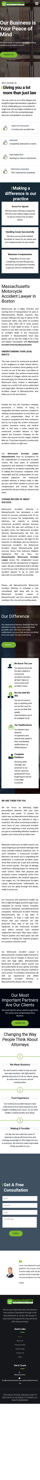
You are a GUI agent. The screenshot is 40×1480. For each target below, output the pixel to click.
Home (20, 1337)
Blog (20, 1357)
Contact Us (20, 1353)
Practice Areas (20, 1345)
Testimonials (20, 1349)
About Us (20, 1341)
